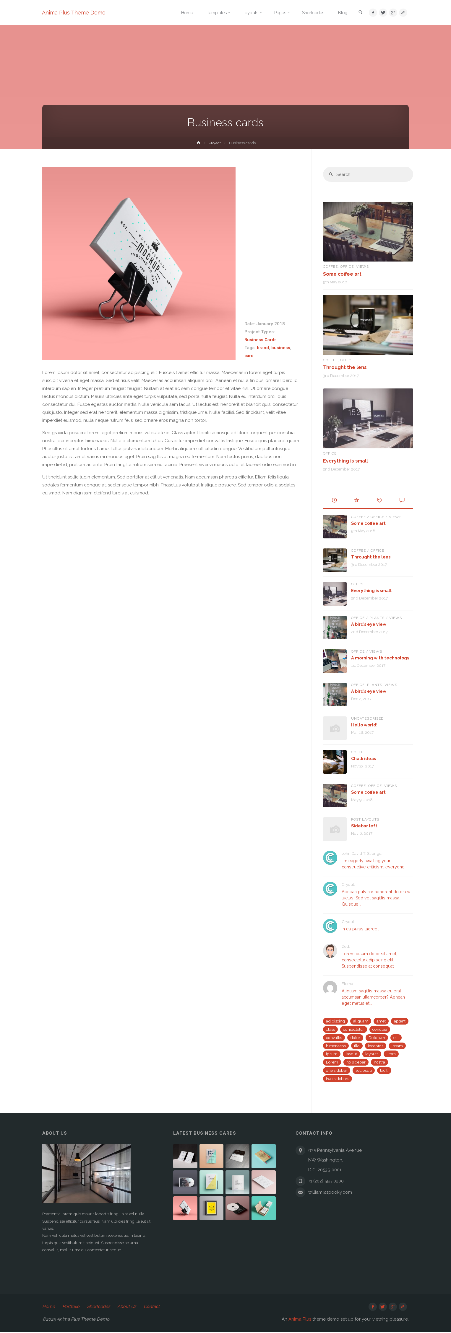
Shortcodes (99, 1307)
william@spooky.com (330, 1192)
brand (263, 347)
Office (347, 267)
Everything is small (346, 461)
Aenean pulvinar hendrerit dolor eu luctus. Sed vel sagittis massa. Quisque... (376, 898)
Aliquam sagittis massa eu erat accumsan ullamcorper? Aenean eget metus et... (376, 997)
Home (48, 1307)
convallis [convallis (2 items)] (334, 1037)
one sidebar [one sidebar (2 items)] (336, 1070)
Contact (153, 1307)
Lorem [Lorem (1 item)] (332, 1062)
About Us (128, 1307)
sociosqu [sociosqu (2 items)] (364, 1070)
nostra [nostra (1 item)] (379, 1062)
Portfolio (71, 1307)
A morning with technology (381, 657)
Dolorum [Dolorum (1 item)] (377, 1037)
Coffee (330, 267)
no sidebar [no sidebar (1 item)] (356, 1062)
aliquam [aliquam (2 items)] (360, 1020)
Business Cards (260, 339)
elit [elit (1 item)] (396, 1037)
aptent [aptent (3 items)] (399, 1020)
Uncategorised (367, 718)
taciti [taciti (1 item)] (384, 1070)
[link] (359, 13)
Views (362, 267)
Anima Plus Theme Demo (74, 12)
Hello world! (365, 724)
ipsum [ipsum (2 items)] (332, 1053)
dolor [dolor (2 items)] (355, 1037)
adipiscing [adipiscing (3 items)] (335, 1020)
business (280, 347)
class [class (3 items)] (330, 1029)
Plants (377, 618)
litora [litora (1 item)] (391, 1053)
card (249, 355)
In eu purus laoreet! (362, 929)
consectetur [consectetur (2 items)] (353, 1029)
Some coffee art (343, 274)
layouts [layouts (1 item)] (371, 1053)
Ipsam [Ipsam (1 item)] (397, 1045)
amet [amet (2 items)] (381, 1020)
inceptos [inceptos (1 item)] (375, 1045)
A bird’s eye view (369, 624)
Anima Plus (299, 1320)
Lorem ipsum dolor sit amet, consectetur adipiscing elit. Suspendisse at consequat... (371, 960)
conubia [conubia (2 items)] (379, 1029)
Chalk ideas (364, 758)
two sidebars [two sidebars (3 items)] (337, 1078)
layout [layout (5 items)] (351, 1053)
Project (215, 143)
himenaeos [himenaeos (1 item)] (336, 1045)
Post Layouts (365, 819)
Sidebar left (365, 825)
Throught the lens (345, 367)
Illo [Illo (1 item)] (357, 1045)
